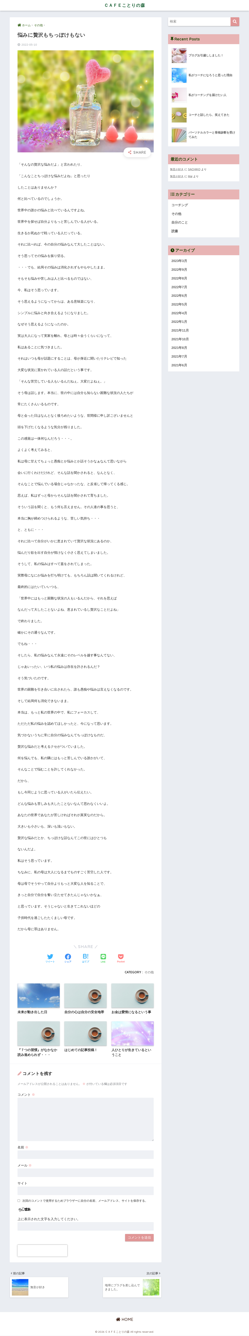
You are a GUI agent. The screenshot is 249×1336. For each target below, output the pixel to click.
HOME (124, 1319)
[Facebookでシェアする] (67, 959)
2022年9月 (179, 270)
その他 (149, 972)
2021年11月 (180, 330)
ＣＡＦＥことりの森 (124, 5)
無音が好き (177, 169)
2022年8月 (179, 278)
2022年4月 (179, 313)
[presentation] (42, 1251)
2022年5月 (179, 304)
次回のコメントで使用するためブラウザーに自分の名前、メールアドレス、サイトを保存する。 (85, 1200)
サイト (22, 1183)
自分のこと (179, 222)
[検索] (235, 21)
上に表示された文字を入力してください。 (49, 1219)
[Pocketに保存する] (121, 959)
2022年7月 (179, 287)
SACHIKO (194, 169)
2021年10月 (180, 339)
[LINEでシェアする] (103, 959)
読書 (174, 231)
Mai (190, 176)
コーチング (179, 205)
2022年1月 (179, 322)
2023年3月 (179, 261)
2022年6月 (179, 296)
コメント (26, 1095)
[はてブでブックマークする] (85, 959)
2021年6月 (179, 365)
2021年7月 (179, 357)
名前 (23, 1147)
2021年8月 (179, 348)
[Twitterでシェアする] (50, 959)
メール (25, 1165)
